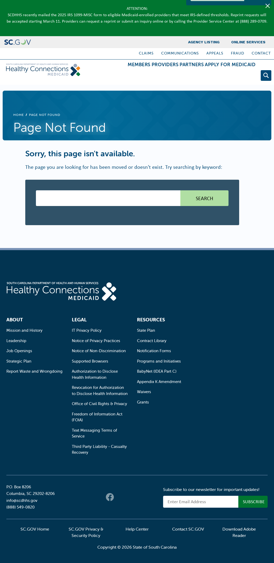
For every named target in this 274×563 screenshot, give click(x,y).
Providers (143, 76)
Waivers (144, 391)
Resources (151, 320)
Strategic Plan (18, 361)
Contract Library (152, 340)
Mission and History (24, 330)
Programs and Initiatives (159, 361)
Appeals (214, 53)
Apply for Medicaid (226, 76)
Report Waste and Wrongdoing (34, 371)
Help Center (137, 529)
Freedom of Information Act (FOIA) (97, 417)
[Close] (267, 6)
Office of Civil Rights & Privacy (99, 403)
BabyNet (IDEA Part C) (156, 371)
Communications (180, 53)
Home (18, 115)
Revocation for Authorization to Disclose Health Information (100, 390)
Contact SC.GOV (188, 529)
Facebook (110, 497)
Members (109, 76)
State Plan (146, 330)
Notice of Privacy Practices (96, 340)
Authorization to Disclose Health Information (95, 374)
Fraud (237, 53)
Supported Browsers (90, 361)
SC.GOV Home (34, 529)
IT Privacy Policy (87, 330)
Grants (143, 402)
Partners (179, 76)
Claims (146, 53)
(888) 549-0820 (20, 507)
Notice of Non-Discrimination (99, 350)
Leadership (16, 340)
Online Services (248, 42)
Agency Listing (203, 42)
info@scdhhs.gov (21, 500)
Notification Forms (154, 350)
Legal (79, 320)
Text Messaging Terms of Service (94, 433)
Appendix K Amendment (159, 381)
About (14, 320)
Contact (261, 53)
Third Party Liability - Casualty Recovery (99, 449)
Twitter (120, 497)
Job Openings (19, 350)
